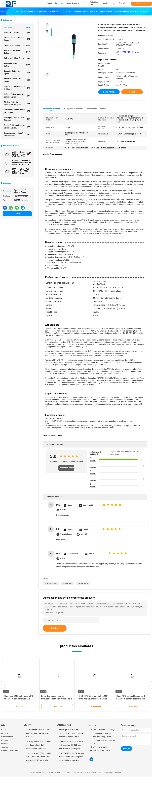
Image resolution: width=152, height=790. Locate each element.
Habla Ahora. (141, 4)
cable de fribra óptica (17, 45)
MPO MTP (17, 27)
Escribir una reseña (66, 468)
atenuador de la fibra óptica (17, 80)
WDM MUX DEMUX (17, 32)
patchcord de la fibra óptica (17, 51)
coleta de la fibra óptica (17, 58)
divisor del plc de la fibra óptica (17, 39)
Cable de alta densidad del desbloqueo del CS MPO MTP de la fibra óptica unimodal (56, 699)
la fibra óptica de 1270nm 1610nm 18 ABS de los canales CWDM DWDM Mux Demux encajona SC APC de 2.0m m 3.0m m (71, 734)
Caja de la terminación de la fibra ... (17, 88)
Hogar (3, 730)
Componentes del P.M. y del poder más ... (17, 134)
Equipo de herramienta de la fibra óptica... (17, 126)
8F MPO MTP (67, 583)
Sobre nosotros (7, 737)
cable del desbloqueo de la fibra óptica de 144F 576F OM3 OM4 (21, 154)
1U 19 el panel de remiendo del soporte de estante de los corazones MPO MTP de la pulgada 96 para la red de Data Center (38, 745)
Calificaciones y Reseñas (96, 109)
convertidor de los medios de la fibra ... (17, 111)
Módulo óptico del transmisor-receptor (17, 103)
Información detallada (51, 109)
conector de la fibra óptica (17, 72)
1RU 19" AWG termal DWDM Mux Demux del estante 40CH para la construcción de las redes (71, 756)
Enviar (54, 628)
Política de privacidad (9, 751)
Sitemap (4, 744)
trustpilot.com (66, 534)
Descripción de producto (73, 109)
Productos (5, 733)
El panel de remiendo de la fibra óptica (17, 95)
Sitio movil (5, 747)
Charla (17, 214)
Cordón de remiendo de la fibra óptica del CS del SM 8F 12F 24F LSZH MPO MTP (21, 163)
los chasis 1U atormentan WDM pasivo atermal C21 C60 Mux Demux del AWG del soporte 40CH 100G (71, 745)
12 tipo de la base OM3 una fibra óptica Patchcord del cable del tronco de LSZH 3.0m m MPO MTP (38, 757)
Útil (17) (84, 534)
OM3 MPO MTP (83, 583)
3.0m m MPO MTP (51, 583)
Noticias (4, 740)
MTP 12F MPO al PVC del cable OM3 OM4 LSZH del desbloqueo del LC (20, 171)
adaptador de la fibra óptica (17, 64)
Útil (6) (63, 510)
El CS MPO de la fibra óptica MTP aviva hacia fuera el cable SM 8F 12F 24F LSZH (93, 699)
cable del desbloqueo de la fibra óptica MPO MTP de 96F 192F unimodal (38, 733)
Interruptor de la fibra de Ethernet (17, 118)
